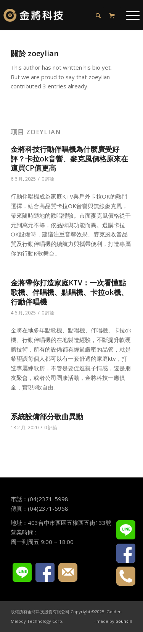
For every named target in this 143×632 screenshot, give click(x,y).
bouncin (124, 621)
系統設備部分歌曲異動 (47, 417)
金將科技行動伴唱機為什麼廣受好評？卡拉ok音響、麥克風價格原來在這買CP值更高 (69, 158)
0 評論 (48, 179)
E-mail (67, 572)
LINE (22, 572)
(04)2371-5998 (48, 499)
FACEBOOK (45, 572)
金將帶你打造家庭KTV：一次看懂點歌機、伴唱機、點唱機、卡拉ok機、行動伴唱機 (69, 292)
